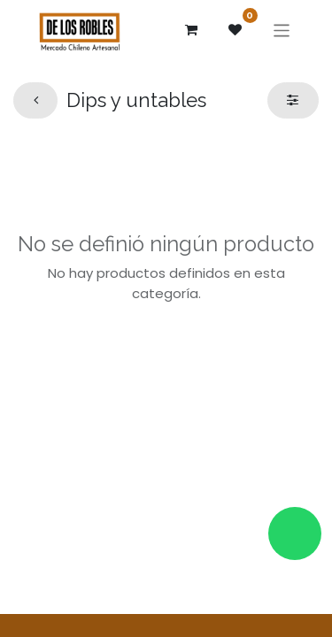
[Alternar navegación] (282, 30)
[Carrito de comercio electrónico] (191, 30)
